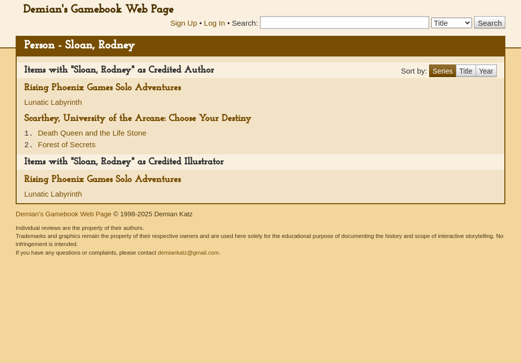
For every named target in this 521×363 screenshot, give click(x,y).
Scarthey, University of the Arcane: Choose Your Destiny (137, 119)
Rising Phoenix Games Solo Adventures (102, 88)
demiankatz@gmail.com (188, 253)
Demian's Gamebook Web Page (98, 10)
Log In (214, 23)
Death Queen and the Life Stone (92, 133)
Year (486, 71)
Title (466, 71)
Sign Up (183, 23)
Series (443, 71)
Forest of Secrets (66, 144)
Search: (245, 23)
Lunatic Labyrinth (53, 102)
